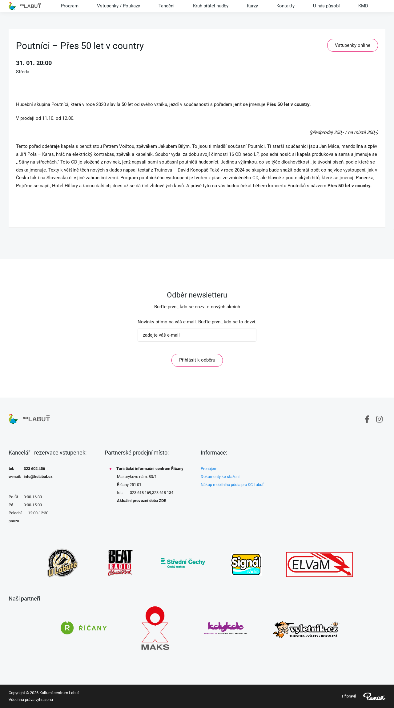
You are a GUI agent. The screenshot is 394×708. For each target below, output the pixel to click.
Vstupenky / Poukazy (118, 6)
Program (69, 6)
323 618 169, (141, 492)
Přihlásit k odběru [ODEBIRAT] (197, 360)
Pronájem (209, 468)
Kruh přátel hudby (210, 6)
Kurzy (252, 6)
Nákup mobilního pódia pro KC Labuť (232, 484)
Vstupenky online (352, 45)
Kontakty (285, 6)
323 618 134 (162, 492)
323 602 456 (34, 468)
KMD (363, 6)
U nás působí (326, 6)
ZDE (162, 500)
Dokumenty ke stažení (220, 476)
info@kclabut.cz (38, 476)
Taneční (167, 6)
